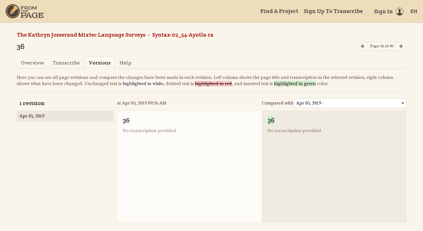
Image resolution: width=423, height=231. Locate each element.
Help (125, 62)
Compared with (277, 103)
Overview (32, 62)
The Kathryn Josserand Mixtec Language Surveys (81, 34)
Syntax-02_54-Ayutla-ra (182, 34)
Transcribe (66, 62)
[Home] (24, 11)
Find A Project (279, 11)
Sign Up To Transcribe (333, 11)
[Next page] (401, 46)
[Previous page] (362, 46)
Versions (100, 62)
